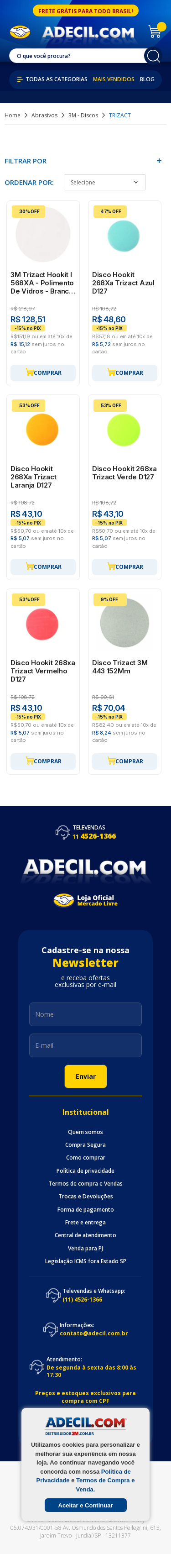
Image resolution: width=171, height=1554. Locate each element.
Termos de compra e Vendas (85, 1183)
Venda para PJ (85, 1248)
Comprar (43, 372)
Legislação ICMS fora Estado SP (85, 1261)
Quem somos (85, 1132)
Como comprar (85, 1157)
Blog (147, 79)
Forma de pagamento (85, 1209)
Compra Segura (85, 1145)
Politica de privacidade (85, 1171)
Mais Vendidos (114, 79)
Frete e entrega (85, 1222)
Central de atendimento (85, 1235)
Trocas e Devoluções (85, 1196)
